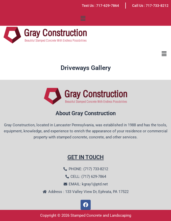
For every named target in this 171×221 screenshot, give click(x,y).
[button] (83, 18)
